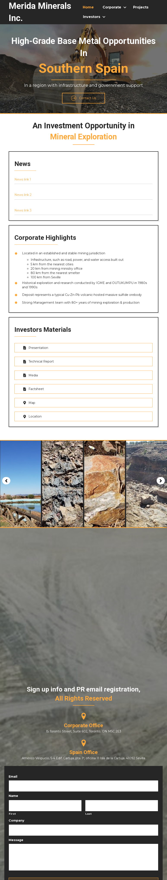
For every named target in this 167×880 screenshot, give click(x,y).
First (12, 809)
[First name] (45, 802)
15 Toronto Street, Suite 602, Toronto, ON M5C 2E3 (83, 730)
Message (16, 834)
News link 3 (23, 210)
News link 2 (23, 195)
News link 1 (22, 179)
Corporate (112, 7)
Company (16, 816)
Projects (140, 7)
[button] (83, 98)
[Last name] (121, 802)
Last (88, 809)
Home (88, 7)
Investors (91, 17)
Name (13, 793)
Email (13, 775)
